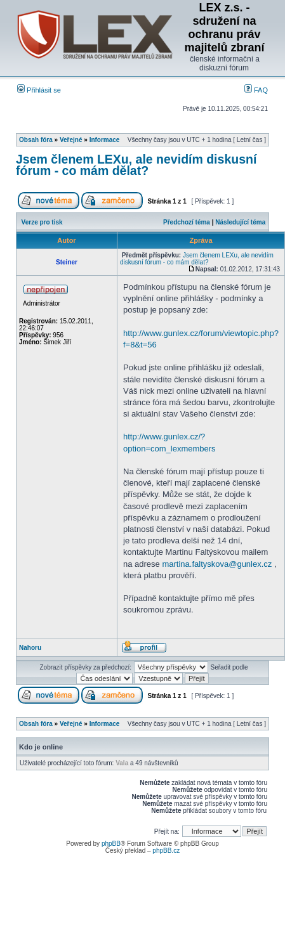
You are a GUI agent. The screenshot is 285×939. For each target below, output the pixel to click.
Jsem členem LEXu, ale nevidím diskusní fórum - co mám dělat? (136, 165)
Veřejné (71, 139)
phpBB (111, 843)
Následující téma (240, 222)
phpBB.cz (166, 850)
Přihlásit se (39, 90)
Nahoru (30, 647)
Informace (104, 139)
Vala (122, 763)
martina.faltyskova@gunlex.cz (217, 564)
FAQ (256, 90)
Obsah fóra (36, 139)
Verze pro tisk (42, 222)
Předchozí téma (186, 222)
